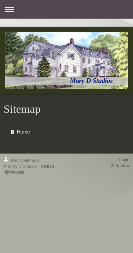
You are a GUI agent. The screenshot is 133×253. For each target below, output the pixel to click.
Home (23, 132)
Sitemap (31, 160)
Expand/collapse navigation (66, 9)
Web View (119, 165)
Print (12, 160)
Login (124, 159)
